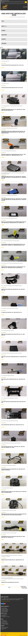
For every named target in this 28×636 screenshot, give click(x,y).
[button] (24, 7)
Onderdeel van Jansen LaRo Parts (5, 601)
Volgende (18, 587)
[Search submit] (26, 2)
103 (15, 587)
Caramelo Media (25, 635)
